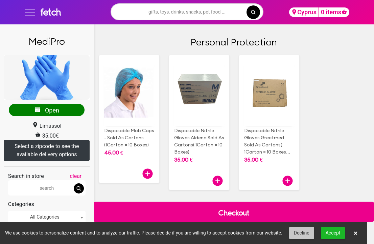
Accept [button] (333, 233)
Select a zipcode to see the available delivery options (47, 150)
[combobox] (47, 217)
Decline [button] (301, 233)
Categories (21, 204)
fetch (50, 12)
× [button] (355, 233)
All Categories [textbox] (45, 217)
